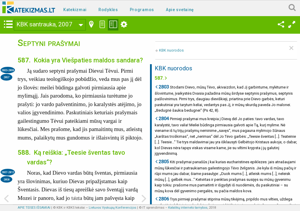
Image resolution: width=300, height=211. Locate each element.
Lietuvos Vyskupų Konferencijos (112, 208)
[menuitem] (76, 9)
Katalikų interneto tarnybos (187, 208)
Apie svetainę (180, 9)
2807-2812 (7, 172)
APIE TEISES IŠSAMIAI (34, 208)
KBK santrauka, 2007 (44, 24)
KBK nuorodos (171, 50)
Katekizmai (75, 9)
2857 (6, 77)
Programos (142, 9)
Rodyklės (108, 9)
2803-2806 (7, 70)
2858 (6, 179)
